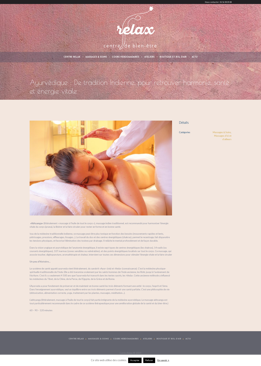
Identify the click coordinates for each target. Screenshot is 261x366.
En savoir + (163, 360)
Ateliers (147, 339)
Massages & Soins (222, 132)
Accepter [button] (134, 360)
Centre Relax (76, 339)
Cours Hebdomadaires (126, 339)
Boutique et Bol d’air (169, 339)
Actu (188, 339)
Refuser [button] (149, 360)
